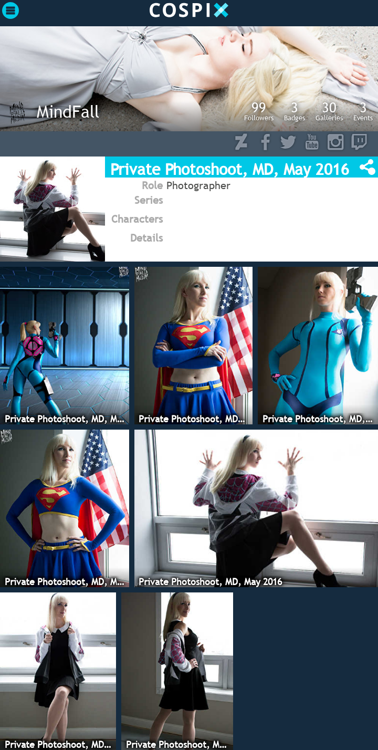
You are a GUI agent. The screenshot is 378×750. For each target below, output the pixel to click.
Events (363, 111)
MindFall (68, 111)
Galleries (329, 111)
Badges (294, 111)
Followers (259, 111)
